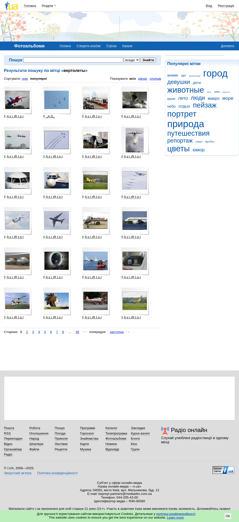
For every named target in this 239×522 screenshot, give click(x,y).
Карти (84, 444)
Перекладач (13, 438)
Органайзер (13, 449)
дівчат (142, 78)
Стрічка (111, 46)
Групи (135, 449)
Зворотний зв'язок (17, 473)
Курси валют (140, 433)
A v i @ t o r (14, 116)
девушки (178, 82)
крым (171, 98)
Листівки (61, 444)
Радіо (8, 454)
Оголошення (38, 433)
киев (217, 91)
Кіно (134, 444)
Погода (60, 433)
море (227, 98)
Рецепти (61, 449)
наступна (117, 332)
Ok (228, 516)
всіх (132, 78)
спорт (199, 141)
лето (183, 98)
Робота (34, 428)
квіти (209, 92)
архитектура (194, 76)
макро (214, 98)
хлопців (155, 78)
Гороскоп (87, 433)
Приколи (61, 438)
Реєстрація (226, 6)
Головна (30, 6)
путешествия (188, 133)
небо (171, 106)
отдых (184, 106)
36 (77, 332)
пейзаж (204, 105)
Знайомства (89, 438)
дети (197, 82)
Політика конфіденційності (57, 473)
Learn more (175, 517)
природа (185, 124)
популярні (38, 78)
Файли (34, 449)
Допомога (227, 46)
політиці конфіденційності (175, 514)
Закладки (138, 428)
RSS (7, 433)
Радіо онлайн (189, 430)
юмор (199, 149)
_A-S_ (49, 116)
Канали (127, 46)
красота (226, 92)
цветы (178, 148)
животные (185, 89)
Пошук (60, 428)
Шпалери (36, 444)
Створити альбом (89, 46)
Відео (8, 444)
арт (183, 75)
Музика (85, 449)
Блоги (135, 438)
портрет (181, 113)
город (215, 73)
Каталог (112, 428)
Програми (87, 428)
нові (25, 78)
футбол (209, 141)
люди (198, 98)
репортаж (180, 140)
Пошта (9, 428)
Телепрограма (116, 433)
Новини (111, 444)
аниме (172, 75)
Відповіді (112, 449)
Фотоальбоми (116, 438)
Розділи (47, 6)
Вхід (209, 6)
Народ (34, 438)
